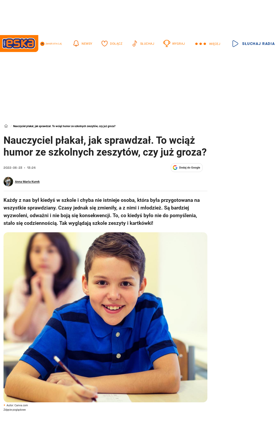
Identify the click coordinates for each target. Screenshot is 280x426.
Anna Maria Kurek (27, 181)
